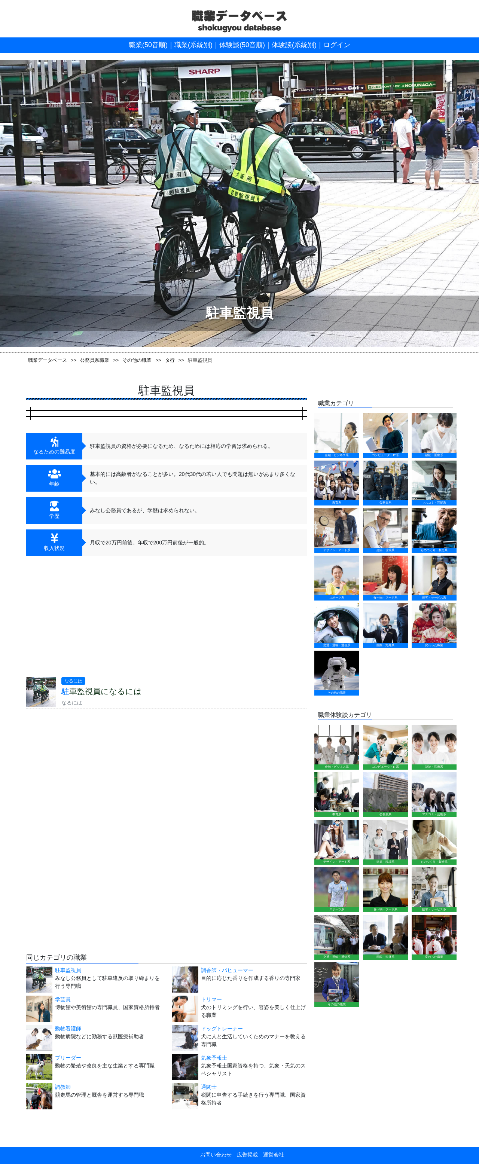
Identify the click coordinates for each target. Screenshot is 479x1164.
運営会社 (271, 1155)
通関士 (209, 1087)
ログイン (336, 45)
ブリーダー (68, 1058)
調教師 (63, 1087)
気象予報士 (214, 1058)
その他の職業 (137, 360)
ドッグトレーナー (222, 1029)
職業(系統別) (193, 45)
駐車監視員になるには (101, 691)
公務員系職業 (94, 360)
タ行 (170, 360)
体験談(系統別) (294, 45)
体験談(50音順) (242, 45)
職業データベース (47, 360)
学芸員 (63, 999)
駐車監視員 (68, 970)
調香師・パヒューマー (227, 970)
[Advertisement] (93, 619)
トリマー (211, 999)
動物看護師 (68, 1029)
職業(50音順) (148, 45)
